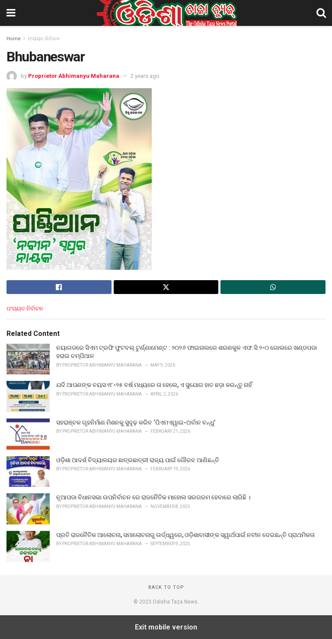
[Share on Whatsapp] (273, 287)
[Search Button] (321, 13)
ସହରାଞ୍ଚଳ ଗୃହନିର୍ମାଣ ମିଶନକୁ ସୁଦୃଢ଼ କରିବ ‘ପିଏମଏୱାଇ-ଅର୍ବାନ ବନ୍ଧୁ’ (135, 422)
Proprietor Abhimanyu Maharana (73, 76)
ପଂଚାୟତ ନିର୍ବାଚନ (44, 39)
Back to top (166, 587)
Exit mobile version (166, 627)
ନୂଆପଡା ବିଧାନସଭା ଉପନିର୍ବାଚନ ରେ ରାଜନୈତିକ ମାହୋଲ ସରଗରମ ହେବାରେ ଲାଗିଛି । (153, 497)
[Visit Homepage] (166, 13)
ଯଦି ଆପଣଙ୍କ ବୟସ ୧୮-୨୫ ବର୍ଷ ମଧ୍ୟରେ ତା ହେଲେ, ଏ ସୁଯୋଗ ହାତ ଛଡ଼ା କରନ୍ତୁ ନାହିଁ (154, 384)
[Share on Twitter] (166, 287)
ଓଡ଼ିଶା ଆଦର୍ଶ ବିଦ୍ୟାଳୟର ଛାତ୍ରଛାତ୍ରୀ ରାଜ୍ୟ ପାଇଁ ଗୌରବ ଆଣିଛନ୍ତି (137, 460)
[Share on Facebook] (59, 287)
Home (13, 39)
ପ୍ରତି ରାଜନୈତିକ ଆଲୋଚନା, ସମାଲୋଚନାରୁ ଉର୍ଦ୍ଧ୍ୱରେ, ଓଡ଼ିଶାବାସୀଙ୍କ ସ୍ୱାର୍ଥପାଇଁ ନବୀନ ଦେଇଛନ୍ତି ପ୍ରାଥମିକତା (185, 534)
